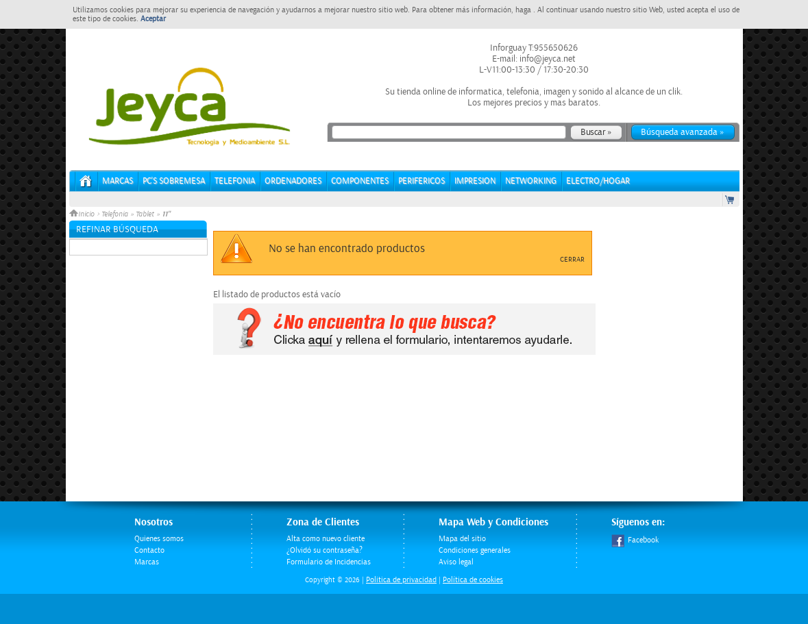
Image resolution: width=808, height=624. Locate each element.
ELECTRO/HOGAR (598, 181)
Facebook (635, 540)
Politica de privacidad (401, 579)
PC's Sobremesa (174, 181)
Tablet (145, 214)
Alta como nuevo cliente (325, 538)
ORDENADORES (293, 181)
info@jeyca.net (546, 58)
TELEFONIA (235, 181)
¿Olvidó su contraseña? (324, 550)
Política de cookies (473, 579)
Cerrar (572, 259)
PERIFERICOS (421, 181)
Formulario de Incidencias (328, 562)
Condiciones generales (475, 550)
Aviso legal (456, 562)
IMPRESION (474, 181)
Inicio (83, 214)
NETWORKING (530, 181)
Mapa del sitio (462, 538)
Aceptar (153, 18)
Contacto (149, 550)
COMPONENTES (360, 181)
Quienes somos (159, 538)
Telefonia (114, 214)
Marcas (117, 181)
